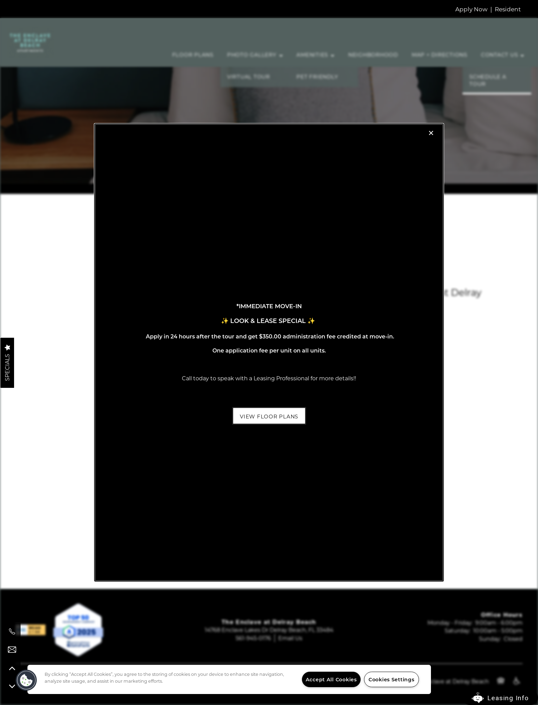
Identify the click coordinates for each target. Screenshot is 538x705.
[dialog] (269, 352)
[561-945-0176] (12, 631)
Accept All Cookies (331, 679)
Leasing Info (508, 698)
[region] (229, 679)
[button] (269, 415)
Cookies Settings (391, 679)
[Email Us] (12, 649)
